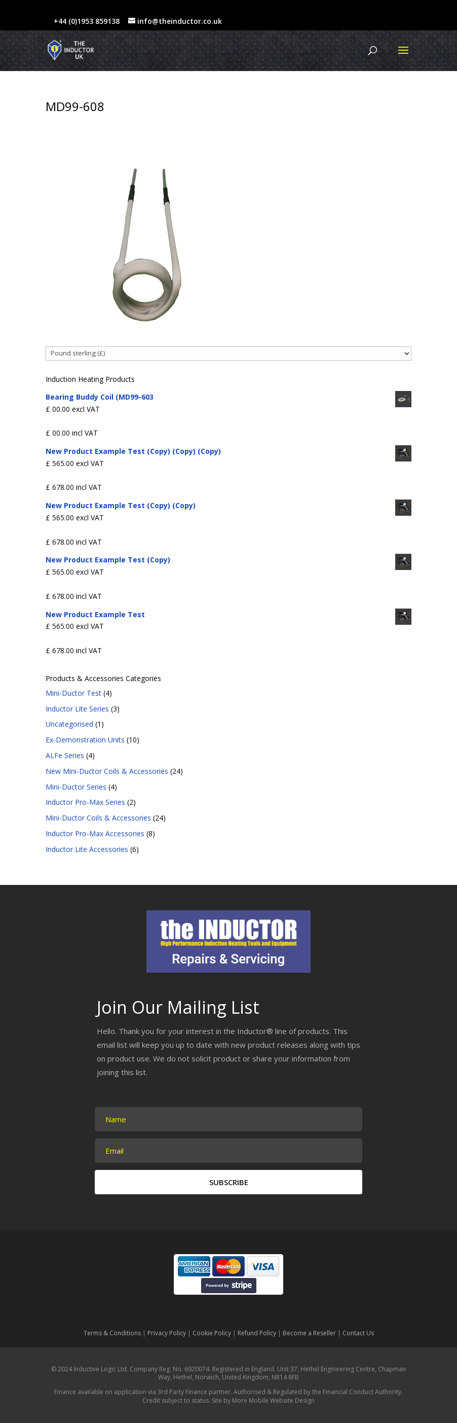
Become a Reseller (309, 1333)
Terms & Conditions (112, 1333)
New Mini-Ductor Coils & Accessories (107, 771)
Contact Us (358, 1333)
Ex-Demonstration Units (85, 739)
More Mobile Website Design (273, 1400)
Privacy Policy (166, 1333)
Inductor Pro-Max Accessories (95, 833)
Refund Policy (257, 1333)
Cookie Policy (212, 1333)
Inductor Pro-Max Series (85, 802)
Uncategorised (69, 724)
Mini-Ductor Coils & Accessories (98, 818)
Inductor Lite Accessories (87, 849)
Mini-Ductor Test (73, 693)
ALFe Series (65, 755)
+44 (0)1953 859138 (87, 21)
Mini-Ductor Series (76, 787)
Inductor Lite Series (77, 709)
